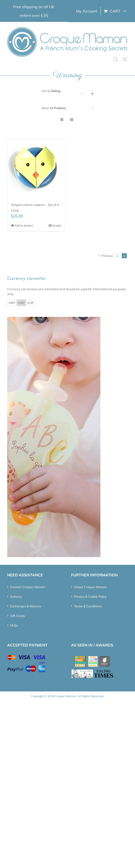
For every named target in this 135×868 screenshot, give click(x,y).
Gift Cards (17, 616)
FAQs (14, 625)
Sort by (51, 91)
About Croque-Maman (90, 587)
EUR (30, 303)
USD (21, 303)
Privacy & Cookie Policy (90, 596)
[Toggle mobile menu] (125, 59)
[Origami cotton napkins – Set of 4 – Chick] (36, 168)
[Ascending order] (92, 94)
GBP (12, 303)
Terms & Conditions (88, 606)
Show (54, 108)
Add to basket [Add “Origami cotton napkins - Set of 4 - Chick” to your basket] (23, 225)
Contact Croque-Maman (27, 587)
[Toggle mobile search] (115, 59)
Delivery (16, 596)
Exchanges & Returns (25, 606)
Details (56, 225)
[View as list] (71, 119)
